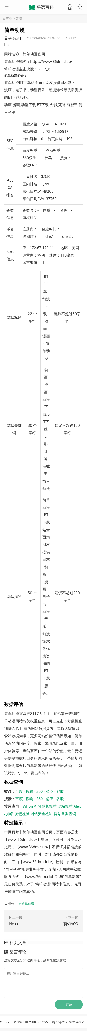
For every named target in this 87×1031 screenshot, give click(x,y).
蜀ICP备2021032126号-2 (68, 1022)
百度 (19, 791)
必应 (49, 791)
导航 (19, 18)
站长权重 (49, 806)
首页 (9, 18)
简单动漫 (27, 903)
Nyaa (13, 923)
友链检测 (22, 813)
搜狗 (29, 791)
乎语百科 (12, 38)
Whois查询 (32, 806)
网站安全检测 (41, 813)
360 (39, 791)
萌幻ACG (70, 923)
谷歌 (60, 791)
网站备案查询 (65, 813)
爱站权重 (65, 806)
